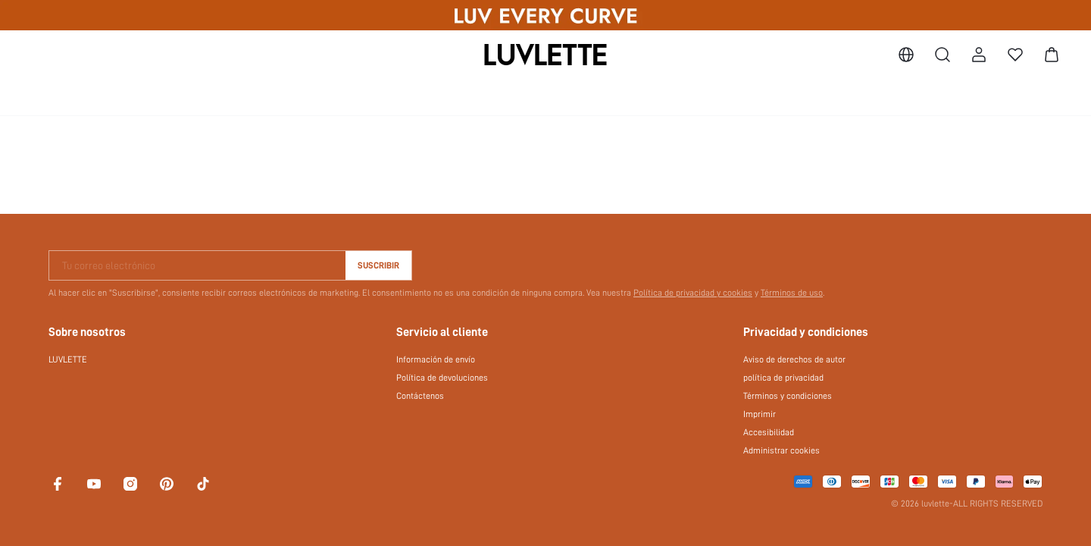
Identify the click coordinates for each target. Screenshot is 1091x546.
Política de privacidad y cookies (692, 292)
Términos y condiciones (787, 396)
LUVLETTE (67, 359)
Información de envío (435, 359)
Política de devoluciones (442, 377)
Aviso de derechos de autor (794, 359)
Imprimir (759, 414)
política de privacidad (783, 377)
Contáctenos (420, 396)
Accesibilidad (768, 432)
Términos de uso (792, 292)
